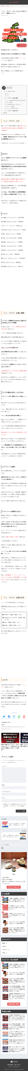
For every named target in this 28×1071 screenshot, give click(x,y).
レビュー (9, 729)
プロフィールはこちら (13, 887)
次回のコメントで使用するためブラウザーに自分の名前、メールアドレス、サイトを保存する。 (15, 806)
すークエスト (14, 2)
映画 (9, 722)
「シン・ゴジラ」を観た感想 (10, 98)
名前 (3, 785)
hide (9, 88)
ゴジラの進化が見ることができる (12, 104)
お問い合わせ (17, 1064)
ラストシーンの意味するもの (11, 108)
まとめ (5, 112)
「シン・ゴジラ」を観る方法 (10, 110)
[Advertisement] (14, 292)
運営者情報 (10, 1064)
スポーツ (5, 950)
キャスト (7, 95)
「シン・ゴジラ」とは (8, 91)
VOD (4, 953)
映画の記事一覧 (14, 1004)
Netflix (10, 727)
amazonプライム (18, 727)
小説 (4, 946)
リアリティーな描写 (9, 106)
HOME (14, 1062)
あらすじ (7, 93)
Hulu (3, 729)
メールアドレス (6, 791)
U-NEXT (4, 727)
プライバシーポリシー (14, 1066)
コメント (4, 766)
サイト (3, 798)
